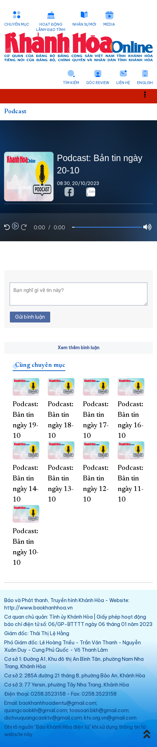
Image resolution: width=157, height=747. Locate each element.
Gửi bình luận (30, 317)
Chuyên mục (16, 24)
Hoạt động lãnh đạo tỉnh (50, 27)
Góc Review (97, 83)
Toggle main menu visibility (148, 94)
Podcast (15, 112)
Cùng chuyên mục (40, 365)
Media (109, 24)
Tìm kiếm (71, 83)
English (145, 83)
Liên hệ (123, 83)
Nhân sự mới (84, 24)
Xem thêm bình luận (78, 347)
